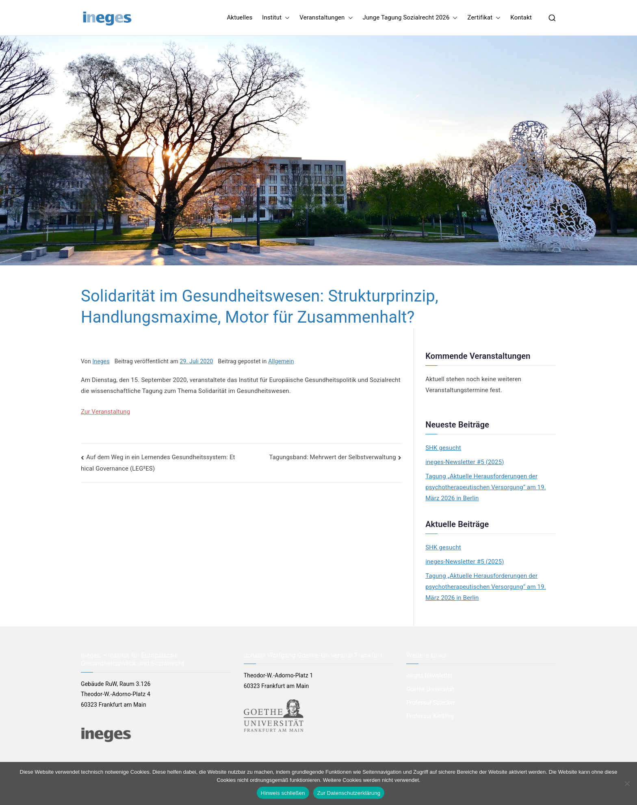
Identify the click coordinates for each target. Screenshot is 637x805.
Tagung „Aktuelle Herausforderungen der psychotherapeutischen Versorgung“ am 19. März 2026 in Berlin (485, 487)
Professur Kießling (430, 716)
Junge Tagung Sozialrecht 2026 (410, 17)
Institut (276, 17)
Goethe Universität (430, 689)
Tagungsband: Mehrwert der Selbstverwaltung (332, 457)
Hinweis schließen (283, 793)
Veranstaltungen (326, 17)
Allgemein (281, 361)
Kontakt (521, 17)
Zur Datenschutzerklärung (349, 793)
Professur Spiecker (430, 702)
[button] (286, 17)
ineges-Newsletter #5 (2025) (464, 462)
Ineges (100, 361)
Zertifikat (483, 17)
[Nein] (627, 783)
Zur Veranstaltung (105, 411)
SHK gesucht (443, 447)
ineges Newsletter (429, 675)
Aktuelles (239, 17)
